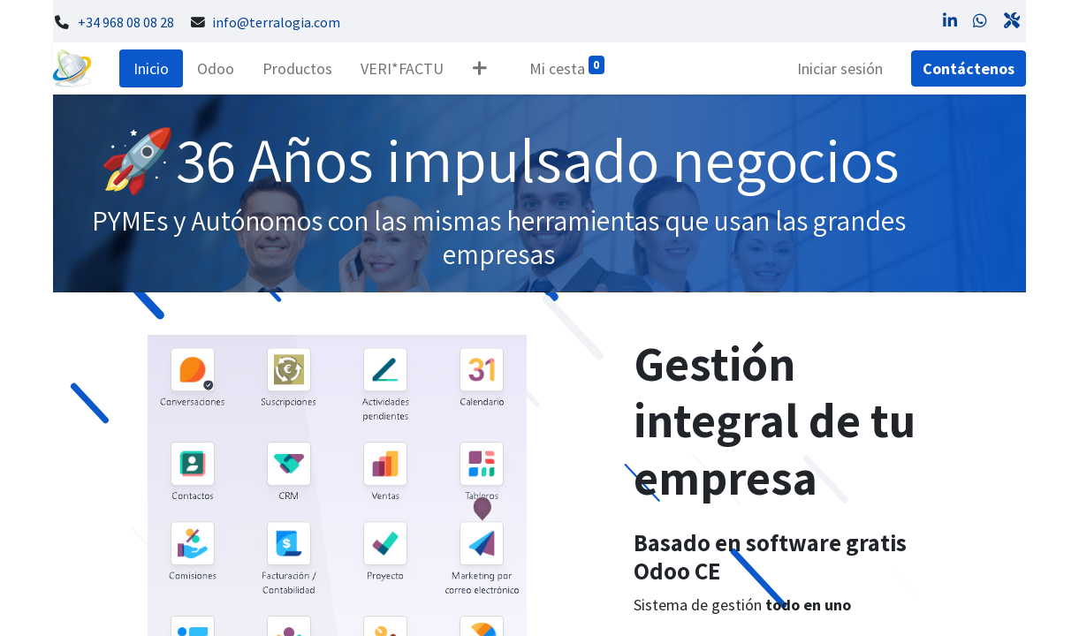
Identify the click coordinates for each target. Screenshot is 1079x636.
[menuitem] (151, 68)
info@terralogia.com (276, 22)
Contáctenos (968, 68)
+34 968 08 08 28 (126, 22)
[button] (479, 68)
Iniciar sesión (840, 68)
